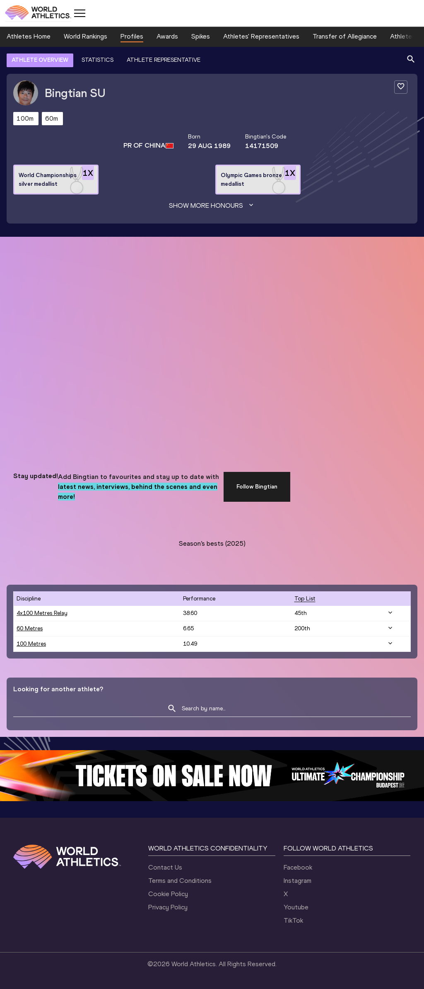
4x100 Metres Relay (42, 613)
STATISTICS (97, 59)
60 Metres (30, 628)
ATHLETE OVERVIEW (40, 59)
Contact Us (165, 867)
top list (305, 598)
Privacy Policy (168, 907)
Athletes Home (29, 36)
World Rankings (85, 36)
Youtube (296, 907)
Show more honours (212, 205)
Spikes (200, 36)
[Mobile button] (79, 13)
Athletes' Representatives (261, 36)
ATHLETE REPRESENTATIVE (163, 59)
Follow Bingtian (256, 486)
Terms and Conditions (180, 881)
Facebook (298, 867)
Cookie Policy (168, 894)
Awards (167, 36)
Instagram (297, 881)
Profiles (131, 36)
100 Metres (31, 643)
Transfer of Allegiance (345, 36)
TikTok (293, 920)
